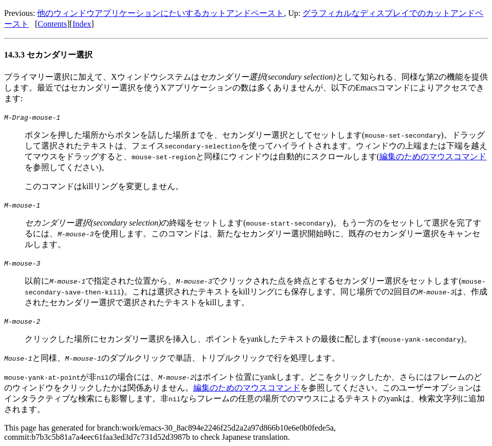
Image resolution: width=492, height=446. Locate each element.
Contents (52, 24)
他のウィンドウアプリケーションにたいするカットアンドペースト (160, 13)
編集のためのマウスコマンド (432, 156)
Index (81, 24)
